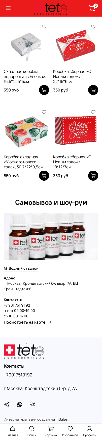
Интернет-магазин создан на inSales (36, 419)
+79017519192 (18, 375)
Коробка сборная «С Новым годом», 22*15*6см (72, 76)
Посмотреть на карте (28, 322)
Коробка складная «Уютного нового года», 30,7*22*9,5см (23, 162)
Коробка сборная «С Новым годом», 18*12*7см (72, 162)
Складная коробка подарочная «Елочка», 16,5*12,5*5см (25, 76)
